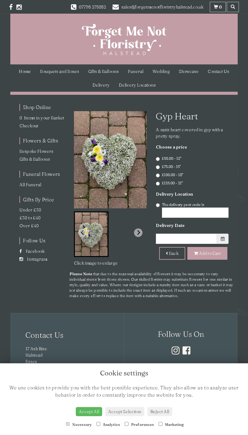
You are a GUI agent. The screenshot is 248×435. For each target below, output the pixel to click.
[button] (91, 234)
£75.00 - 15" (168, 166)
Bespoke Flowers (36, 151)
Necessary (79, 424)
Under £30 (30, 210)
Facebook (32, 251)
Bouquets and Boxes (59, 71)
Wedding (161, 71)
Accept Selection (124, 411)
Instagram (33, 259)
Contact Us (218, 71)
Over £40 (29, 225)
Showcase (189, 71)
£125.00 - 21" (169, 183)
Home (25, 71)
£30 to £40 (30, 218)
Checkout (28, 125)
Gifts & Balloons (103, 71)
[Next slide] (138, 232)
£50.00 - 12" (168, 158)
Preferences (139, 424)
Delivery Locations (137, 85)
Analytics (108, 424)
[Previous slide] (82, 232)
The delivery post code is (192, 210)
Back (172, 253)
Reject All (159, 411)
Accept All (89, 411)
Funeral (135, 71)
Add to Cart (207, 253)
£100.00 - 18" (169, 175)
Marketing (171, 424)
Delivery (101, 85)
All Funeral (30, 184)
